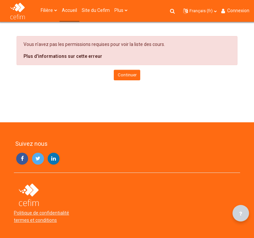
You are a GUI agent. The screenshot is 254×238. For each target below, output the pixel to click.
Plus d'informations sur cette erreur (62, 56)
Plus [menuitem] (118, 10)
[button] (173, 11)
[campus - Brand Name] (17, 11)
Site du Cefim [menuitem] (96, 10)
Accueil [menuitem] (69, 10)
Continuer (127, 74)
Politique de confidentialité (41, 213)
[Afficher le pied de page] (241, 213)
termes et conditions (35, 220)
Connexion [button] (234, 11)
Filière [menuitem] (47, 10)
